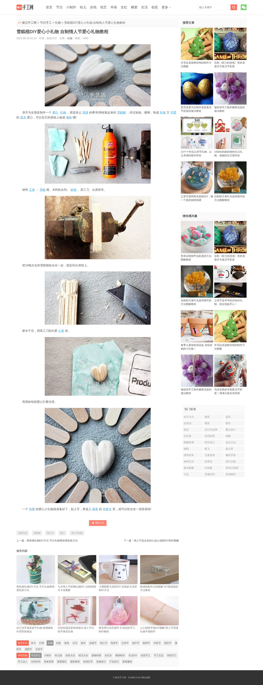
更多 (165, 7)
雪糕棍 (121, 112)
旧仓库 (187, 436)
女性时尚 (36, 661)
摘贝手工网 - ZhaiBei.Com (128, 677)
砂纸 (74, 189)
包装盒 (107, 509)
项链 (69, 117)
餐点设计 (231, 429)
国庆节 (167, 643)
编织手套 (231, 455)
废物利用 (96, 655)
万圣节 (39, 649)
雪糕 (42, 189)
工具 (32, 189)
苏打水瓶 (231, 461)
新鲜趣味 (127, 661)
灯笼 (41, 643)
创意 (154, 7)
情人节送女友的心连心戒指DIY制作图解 (156, 540)
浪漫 (85, 112)
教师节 (146, 643)
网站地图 (145, 677)
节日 (59, 7)
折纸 (93, 7)
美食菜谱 (49, 661)
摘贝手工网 (29, 22)
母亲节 (114, 643)
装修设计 (101, 661)
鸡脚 (228, 436)
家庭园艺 (62, 661)
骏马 (228, 423)
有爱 (32, 509)
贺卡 (33, 643)
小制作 (71, 7)
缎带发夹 (189, 455)
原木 (23, 117)
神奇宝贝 (189, 461)
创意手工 (145, 655)
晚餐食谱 (189, 442)
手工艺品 (158, 655)
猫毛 (207, 416)
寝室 (207, 423)
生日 (75, 643)
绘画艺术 (88, 661)
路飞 (207, 448)
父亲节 (125, 643)
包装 (58, 643)
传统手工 (171, 655)
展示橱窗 (189, 467)
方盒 (186, 474)
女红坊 (108, 655)
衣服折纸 (210, 474)
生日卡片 (189, 416)
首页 (49, 7)
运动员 (187, 423)
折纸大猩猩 (232, 467)
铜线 (186, 448)
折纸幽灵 (231, 474)
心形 (61, 330)
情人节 (50, 533)
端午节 (135, 643)
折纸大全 (70, 655)
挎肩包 (208, 461)
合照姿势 (210, 436)
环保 (113, 7)
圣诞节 (92, 643)
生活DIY (133, 655)
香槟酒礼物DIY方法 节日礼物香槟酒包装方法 (52, 540)
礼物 (58, 22)
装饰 (66, 643)
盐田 (228, 416)
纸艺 (103, 7)
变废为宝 (22, 533)
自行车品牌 (211, 429)
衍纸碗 (208, 467)
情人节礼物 (76, 533)
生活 (144, 7)
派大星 (229, 448)
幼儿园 (58, 655)
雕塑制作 (120, 655)
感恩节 (28, 649)
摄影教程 (75, 661)
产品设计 (114, 661)
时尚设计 (210, 442)
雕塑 (134, 7)
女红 (124, 7)
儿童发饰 (210, 455)
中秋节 (157, 643)
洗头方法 (231, 442)
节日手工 (46, 22)
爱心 (55, 112)
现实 (186, 429)
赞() (98, 522)
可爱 (173, 112)
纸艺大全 (83, 655)
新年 (83, 643)
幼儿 (83, 7)
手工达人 (22, 661)
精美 (95, 509)
